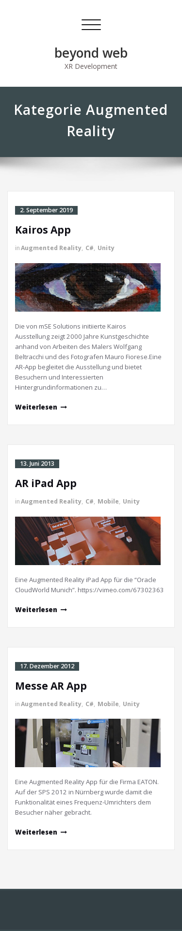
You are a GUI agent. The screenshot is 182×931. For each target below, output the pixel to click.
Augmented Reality (51, 248)
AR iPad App (46, 483)
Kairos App (43, 230)
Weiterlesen (36, 407)
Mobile (108, 501)
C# (89, 248)
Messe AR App (51, 686)
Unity (106, 248)
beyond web (91, 53)
